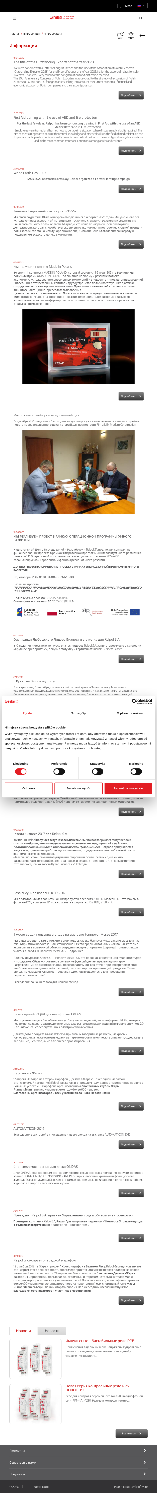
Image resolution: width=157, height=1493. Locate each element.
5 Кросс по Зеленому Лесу (34, 681)
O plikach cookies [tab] (130, 713)
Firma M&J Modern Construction (116, 424)
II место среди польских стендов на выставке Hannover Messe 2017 (65, 934)
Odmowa (28, 788)
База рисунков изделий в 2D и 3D (39, 893)
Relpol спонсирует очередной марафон (44, 1260)
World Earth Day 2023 (29, 173)
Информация (32, 33)
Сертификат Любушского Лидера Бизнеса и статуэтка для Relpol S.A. (66, 639)
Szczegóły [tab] (78, 713)
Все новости (129, 1433)
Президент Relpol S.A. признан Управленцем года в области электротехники (73, 1215)
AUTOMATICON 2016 (28, 1129)
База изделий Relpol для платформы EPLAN (47, 1014)
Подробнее (75, 951)
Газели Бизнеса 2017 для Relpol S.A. (40, 834)
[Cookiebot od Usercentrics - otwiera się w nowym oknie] (134, 702)
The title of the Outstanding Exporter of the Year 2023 (53, 62)
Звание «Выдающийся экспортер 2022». (45, 211)
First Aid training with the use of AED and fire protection (55, 117)
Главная (14, 33)
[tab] (23, 1331)
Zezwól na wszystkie (128, 788)
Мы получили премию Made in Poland (42, 267)
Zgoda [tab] (27, 713)
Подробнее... (128, 95)
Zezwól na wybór (78, 788)
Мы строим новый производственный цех (46, 415)
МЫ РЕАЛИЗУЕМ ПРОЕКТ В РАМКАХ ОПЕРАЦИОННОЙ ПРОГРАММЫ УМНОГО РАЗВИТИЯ (72, 538)
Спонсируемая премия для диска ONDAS (45, 1167)
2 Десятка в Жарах (27, 1073)
